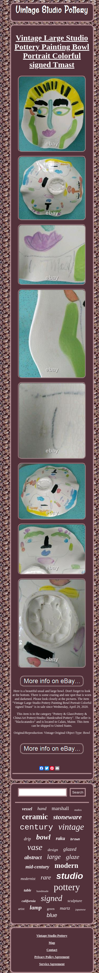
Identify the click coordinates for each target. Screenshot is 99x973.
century (36, 827)
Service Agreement (51, 964)
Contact (51, 950)
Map (52, 943)
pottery (67, 887)
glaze (72, 856)
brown (75, 839)
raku (60, 838)
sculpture (75, 901)
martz (65, 908)
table (27, 890)
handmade (42, 891)
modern (66, 865)
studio (69, 876)
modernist (28, 879)
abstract (33, 857)
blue (52, 915)
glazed (70, 849)
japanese (80, 909)
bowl (43, 837)
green (51, 909)
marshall (60, 808)
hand (41, 808)
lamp (36, 907)
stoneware (67, 817)
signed (51, 898)
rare (46, 877)
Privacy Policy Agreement (51, 957)
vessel (27, 809)
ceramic (35, 816)
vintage (71, 827)
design (53, 850)
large (54, 856)
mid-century (37, 866)
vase (35, 847)
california (29, 901)
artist (21, 909)
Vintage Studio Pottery (51, 936)
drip (27, 839)
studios (78, 809)
